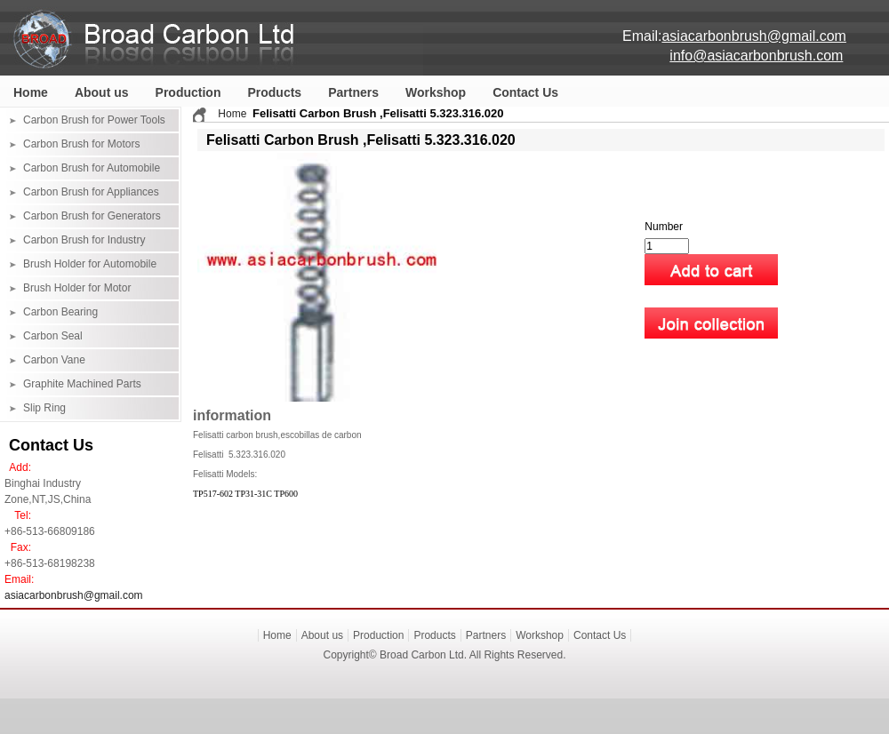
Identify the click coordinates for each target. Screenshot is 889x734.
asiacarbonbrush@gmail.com (73, 595)
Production (188, 92)
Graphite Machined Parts (82, 384)
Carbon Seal (53, 336)
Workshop (435, 92)
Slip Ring (44, 408)
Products (274, 92)
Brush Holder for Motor (77, 288)
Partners (353, 92)
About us (102, 92)
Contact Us (525, 92)
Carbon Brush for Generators (92, 216)
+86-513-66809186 (49, 531)
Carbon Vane (54, 360)
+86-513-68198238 (49, 563)
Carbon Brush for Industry (84, 240)
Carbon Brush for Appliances (91, 192)
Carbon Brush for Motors (81, 144)
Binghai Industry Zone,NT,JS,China (47, 491)
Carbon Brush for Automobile (91, 168)
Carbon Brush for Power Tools (94, 120)
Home (30, 92)
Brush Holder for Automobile (89, 264)
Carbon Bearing (60, 312)
